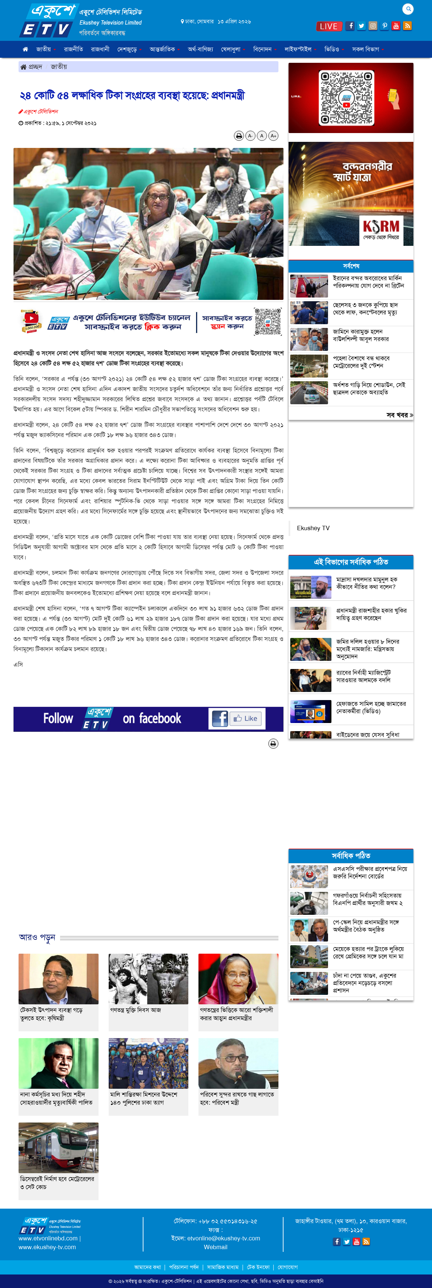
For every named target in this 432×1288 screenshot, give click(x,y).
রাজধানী (100, 49)
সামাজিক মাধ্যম (223, 1267)
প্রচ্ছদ (31, 66)
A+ (273, 136)
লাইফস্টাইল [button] (301, 49)
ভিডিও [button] (334, 49)
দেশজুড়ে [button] (129, 49)
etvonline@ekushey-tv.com (223, 1238)
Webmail (215, 1247)
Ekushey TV (313, 528)
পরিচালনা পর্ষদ (184, 1267)
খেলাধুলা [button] (233, 49)
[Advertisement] (148, 848)
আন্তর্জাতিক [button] (165, 49)
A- (250, 136)
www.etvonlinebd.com (48, 1238)
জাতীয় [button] (46, 49)
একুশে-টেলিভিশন (176, 1281)
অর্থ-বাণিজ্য (200, 49)
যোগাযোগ (288, 1267)
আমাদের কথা (148, 1267)
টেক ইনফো (259, 1267)
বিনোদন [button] (265, 49)
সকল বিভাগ (368, 49)
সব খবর (400, 415)
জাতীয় (59, 66)
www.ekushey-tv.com (47, 1247)
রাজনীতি (73, 49)
